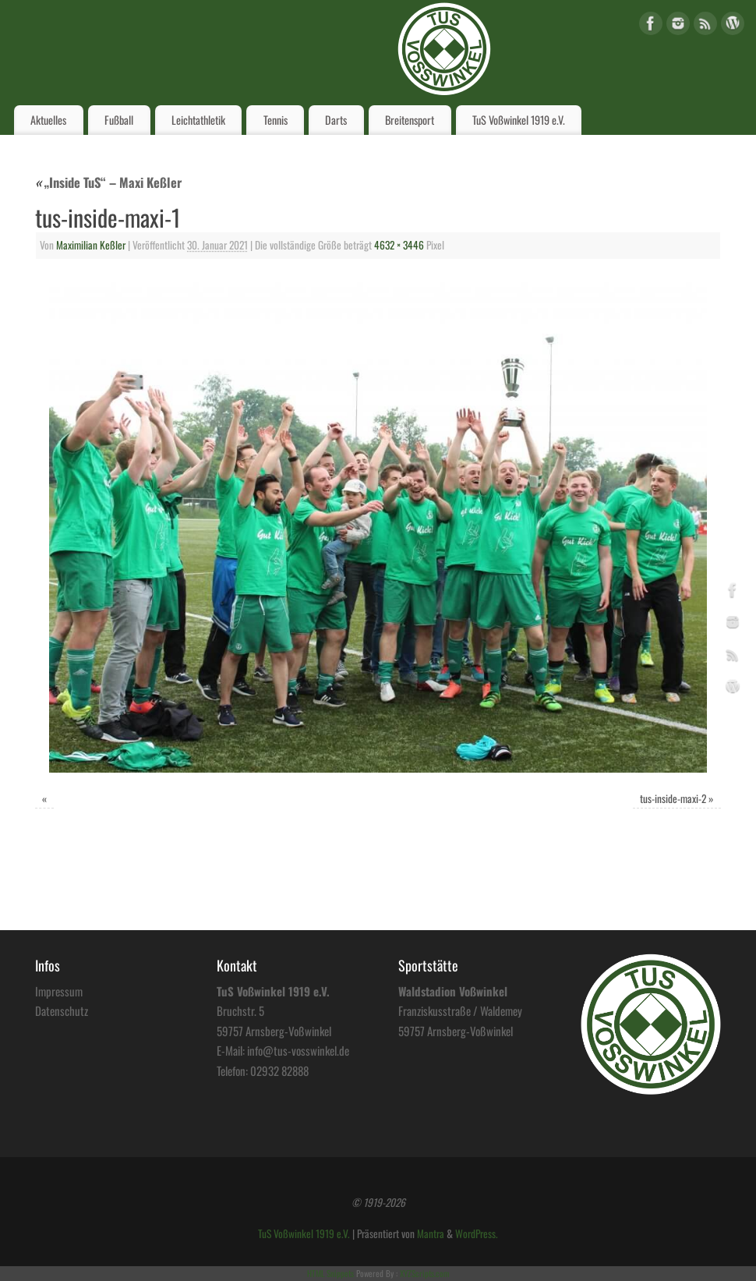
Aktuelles (48, 119)
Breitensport (409, 119)
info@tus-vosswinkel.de (298, 1050)
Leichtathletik (198, 119)
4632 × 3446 (399, 245)
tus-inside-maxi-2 (673, 798)
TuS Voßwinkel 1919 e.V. (518, 119)
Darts (336, 119)
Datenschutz (61, 1010)
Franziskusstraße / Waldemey (460, 1010)
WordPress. (476, 1233)
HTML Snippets (330, 1273)
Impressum (59, 991)
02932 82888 (279, 1070)
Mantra (430, 1233)
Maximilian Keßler (90, 245)
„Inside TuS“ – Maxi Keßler (108, 182)
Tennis (275, 119)
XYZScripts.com (424, 1273)
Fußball (118, 119)
